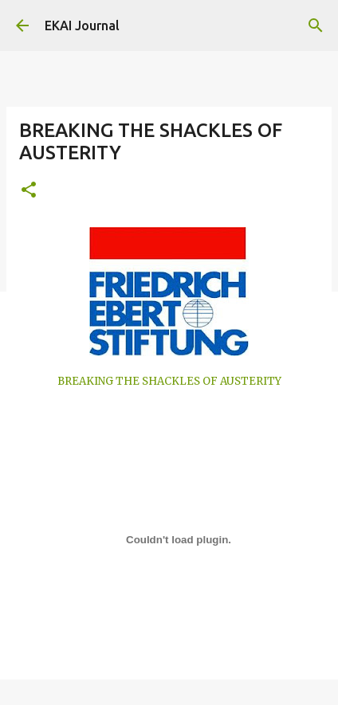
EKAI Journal (82, 25)
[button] (28, 191)
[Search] (315, 25)
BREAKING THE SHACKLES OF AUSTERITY (169, 381)
